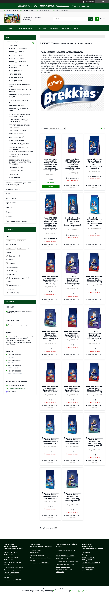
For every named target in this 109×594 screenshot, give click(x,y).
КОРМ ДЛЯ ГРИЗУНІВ (16, 77)
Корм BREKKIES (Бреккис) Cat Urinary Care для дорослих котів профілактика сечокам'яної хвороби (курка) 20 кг (50, 165)
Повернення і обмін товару (18, 34)
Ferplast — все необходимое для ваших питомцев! (18, 184)
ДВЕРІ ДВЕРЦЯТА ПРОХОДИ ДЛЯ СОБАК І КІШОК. (19, 115)
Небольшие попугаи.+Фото (13, 567)
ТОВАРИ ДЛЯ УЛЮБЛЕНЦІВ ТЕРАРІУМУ (18, 66)
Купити (50, 186)
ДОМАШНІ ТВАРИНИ (16, 134)
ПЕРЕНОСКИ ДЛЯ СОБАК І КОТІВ (18, 110)
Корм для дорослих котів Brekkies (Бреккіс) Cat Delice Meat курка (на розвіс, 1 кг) (50, 280)
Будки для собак (62, 558)
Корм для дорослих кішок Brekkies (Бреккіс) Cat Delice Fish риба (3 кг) (50, 440)
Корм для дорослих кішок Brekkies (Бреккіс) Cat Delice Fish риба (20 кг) (72, 440)
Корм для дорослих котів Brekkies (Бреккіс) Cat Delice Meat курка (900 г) (72, 389)
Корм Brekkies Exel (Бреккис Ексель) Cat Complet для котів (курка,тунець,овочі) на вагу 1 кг (94, 163)
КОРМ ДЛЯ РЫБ (14, 177)
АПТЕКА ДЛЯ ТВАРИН (16, 140)
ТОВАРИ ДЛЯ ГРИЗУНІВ (17, 62)
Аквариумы (86, 552)
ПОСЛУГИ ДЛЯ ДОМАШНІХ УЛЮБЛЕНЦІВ (18, 155)
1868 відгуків (90, 1)
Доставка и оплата (13, 189)
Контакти (54, 28)
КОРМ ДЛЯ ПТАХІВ (15, 81)
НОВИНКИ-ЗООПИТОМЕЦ (18, 171)
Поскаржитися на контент (61, 591)
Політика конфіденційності (78, 591)
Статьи (8, 212)
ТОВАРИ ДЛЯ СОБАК (16, 52)
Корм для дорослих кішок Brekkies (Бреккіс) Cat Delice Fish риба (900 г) (50, 495)
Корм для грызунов (63, 567)
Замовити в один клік (80, 6)
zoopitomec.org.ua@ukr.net (17, 388)
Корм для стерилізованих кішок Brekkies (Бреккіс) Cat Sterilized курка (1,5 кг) (94, 336)
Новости (9, 207)
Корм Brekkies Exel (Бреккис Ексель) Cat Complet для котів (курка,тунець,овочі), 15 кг (72, 222)
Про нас (42, 28)
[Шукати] (90, 19)
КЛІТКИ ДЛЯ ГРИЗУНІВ (16, 105)
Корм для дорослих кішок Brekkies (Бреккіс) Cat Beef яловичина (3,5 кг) (94, 389)
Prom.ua (65, 589)
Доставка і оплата (70, 28)
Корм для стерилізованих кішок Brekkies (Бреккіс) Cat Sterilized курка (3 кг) (72, 281)
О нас (8, 194)
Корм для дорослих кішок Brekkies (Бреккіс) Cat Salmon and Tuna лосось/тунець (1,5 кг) (50, 336)
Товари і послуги (24, 28)
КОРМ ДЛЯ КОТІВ (15, 74)
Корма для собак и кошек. (65, 556)
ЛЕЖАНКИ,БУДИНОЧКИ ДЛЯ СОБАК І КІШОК (18, 121)
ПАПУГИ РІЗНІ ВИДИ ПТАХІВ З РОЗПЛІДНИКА (19, 126)
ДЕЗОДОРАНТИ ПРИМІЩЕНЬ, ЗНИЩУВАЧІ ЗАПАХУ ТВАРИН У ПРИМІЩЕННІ (20, 162)
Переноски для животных (65, 564)
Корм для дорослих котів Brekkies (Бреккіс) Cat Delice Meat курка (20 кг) (50, 389)
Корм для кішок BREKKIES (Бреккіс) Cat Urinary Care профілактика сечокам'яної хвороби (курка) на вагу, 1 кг (73, 164)
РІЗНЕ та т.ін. (13, 174)
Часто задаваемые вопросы (16, 221)
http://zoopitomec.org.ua (16, 385)
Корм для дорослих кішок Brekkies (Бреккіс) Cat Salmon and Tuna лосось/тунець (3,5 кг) (72, 497)
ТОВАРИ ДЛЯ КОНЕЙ (16, 137)
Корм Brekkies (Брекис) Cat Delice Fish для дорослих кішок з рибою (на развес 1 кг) (94, 221)
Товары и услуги (12, 42)
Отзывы (9, 216)
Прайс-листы (11, 203)
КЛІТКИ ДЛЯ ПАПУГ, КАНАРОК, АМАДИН (19, 96)
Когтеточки (60, 553)
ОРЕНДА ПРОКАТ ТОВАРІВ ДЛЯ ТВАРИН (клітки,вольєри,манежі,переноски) (21, 149)
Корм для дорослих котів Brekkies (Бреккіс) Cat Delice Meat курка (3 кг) (72, 334)
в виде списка (104, 128)
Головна (9, 28)
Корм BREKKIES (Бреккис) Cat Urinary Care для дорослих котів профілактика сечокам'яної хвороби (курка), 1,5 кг (50, 224)
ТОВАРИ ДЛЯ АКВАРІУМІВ (18, 48)
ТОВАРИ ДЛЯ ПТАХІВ (16, 58)
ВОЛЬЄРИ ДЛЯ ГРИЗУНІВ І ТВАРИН (18, 101)
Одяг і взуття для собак (17, 130)
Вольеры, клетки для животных (67, 561)
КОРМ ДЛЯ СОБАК (15, 71)
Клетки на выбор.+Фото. (38, 555)
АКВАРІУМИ (13, 45)
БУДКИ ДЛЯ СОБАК (16, 167)
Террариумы (86, 555)
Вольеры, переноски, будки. (65, 550)
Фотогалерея (11, 198)
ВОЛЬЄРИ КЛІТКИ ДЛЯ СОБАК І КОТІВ (20, 85)
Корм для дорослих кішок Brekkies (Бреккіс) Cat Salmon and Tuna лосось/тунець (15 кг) (94, 442)
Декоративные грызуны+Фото (40, 558)
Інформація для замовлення (46, 34)
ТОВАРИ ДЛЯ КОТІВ (16, 55)
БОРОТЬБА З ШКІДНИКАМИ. (19, 144)
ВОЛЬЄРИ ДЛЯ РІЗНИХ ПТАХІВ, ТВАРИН (20, 90)
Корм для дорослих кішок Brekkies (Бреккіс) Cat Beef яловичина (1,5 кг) (94, 279)
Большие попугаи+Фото (12, 570)
